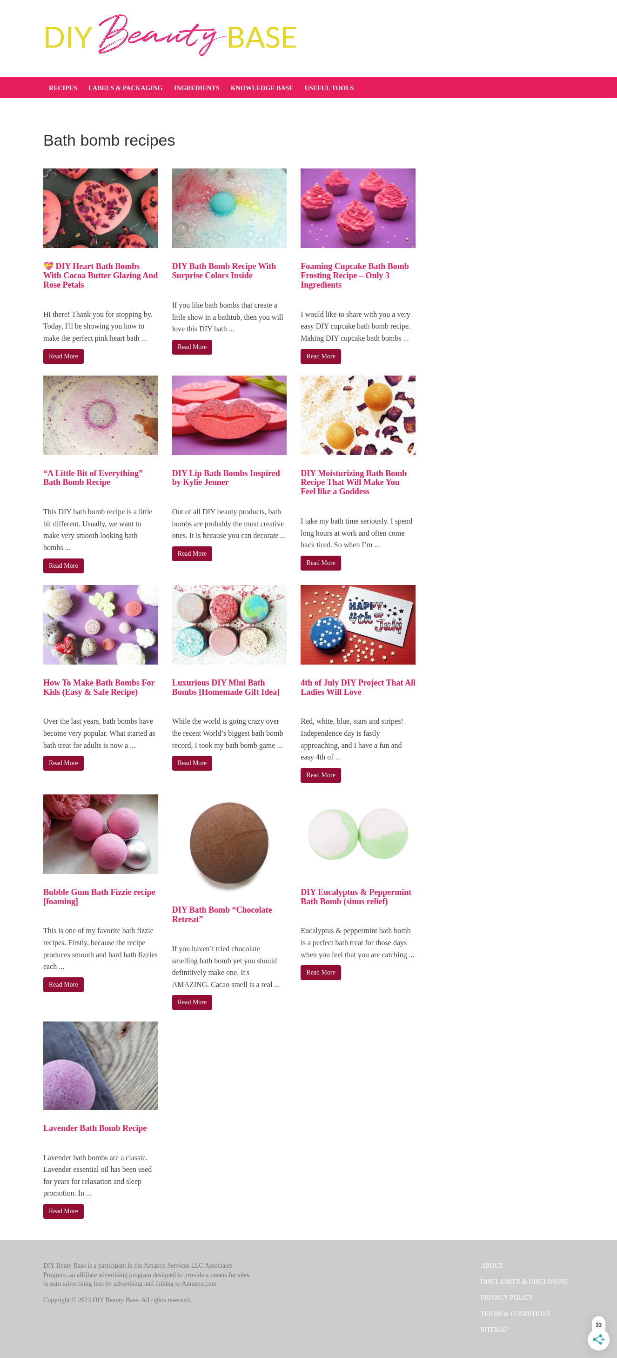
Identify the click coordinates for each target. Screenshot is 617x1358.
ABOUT (492, 1265)
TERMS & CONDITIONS (515, 1314)
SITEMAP (495, 1329)
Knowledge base (262, 88)
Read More (63, 356)
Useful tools (329, 88)
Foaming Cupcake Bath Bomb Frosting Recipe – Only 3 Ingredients (355, 275)
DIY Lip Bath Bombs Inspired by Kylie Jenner (226, 478)
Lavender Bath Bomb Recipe (95, 1128)
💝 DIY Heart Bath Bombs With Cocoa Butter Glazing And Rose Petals (100, 275)
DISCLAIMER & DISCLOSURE (525, 1281)
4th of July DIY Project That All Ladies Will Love (358, 687)
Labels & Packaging (125, 88)
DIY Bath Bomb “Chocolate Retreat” (222, 914)
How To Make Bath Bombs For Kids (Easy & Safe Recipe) (98, 687)
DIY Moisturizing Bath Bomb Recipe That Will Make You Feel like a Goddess (354, 483)
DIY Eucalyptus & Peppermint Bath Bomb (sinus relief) (356, 896)
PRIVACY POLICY (507, 1297)
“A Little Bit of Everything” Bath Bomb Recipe (93, 478)
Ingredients (197, 88)
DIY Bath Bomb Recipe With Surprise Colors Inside (224, 271)
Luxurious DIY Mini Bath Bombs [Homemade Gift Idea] (226, 687)
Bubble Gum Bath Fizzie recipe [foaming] (99, 896)
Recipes (63, 88)
